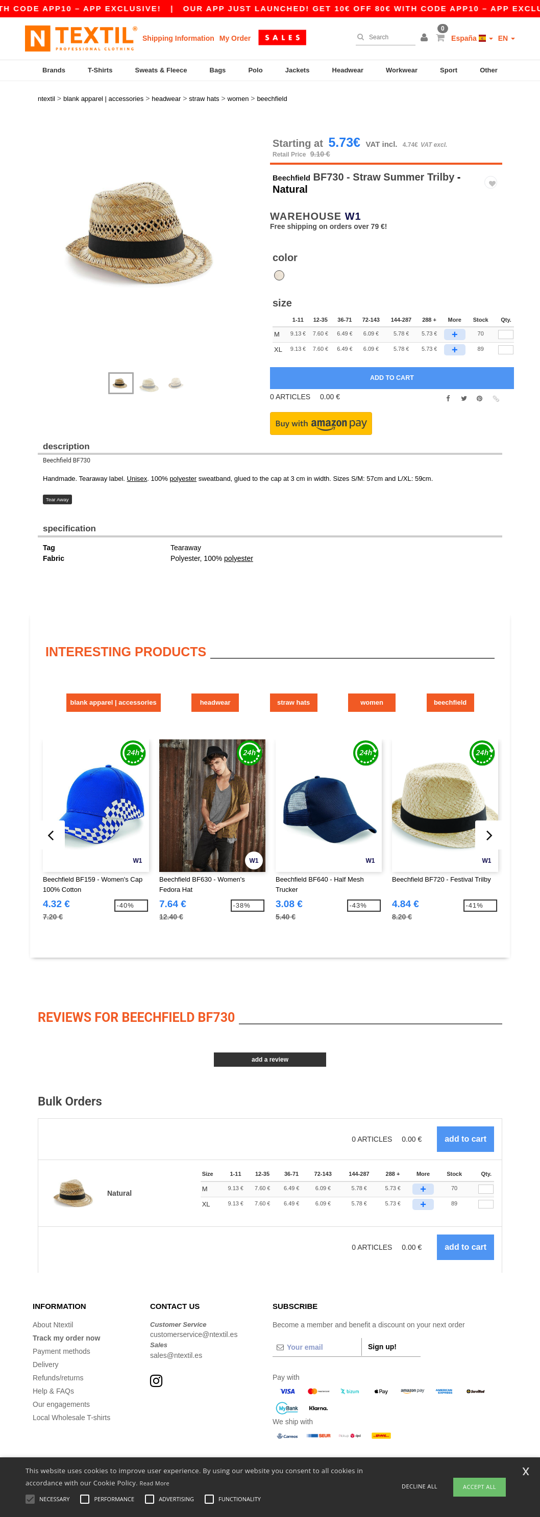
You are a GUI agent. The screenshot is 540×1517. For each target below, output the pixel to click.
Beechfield (298, 149)
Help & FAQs (53, 1358)
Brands (53, 70)
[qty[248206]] (505, 307)
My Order (235, 38)
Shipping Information (178, 38)
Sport (448, 70)
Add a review (270, 1027)
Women (416, 672)
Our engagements (61, 1372)
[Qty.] (486, 1157)
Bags (218, 70)
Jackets (297, 70)
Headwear (347, 70)
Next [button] (157, 232)
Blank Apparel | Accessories (91, 672)
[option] (150, 205)
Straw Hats (308, 672)
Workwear (402, 70)
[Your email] (317, 1314)
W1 (353, 188)
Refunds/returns (58, 1345)
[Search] (383, 37)
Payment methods (61, 1319)
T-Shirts (100, 70)
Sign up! (382, 1314)
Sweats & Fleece (161, 70)
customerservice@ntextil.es (193, 1302)
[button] (426, 38)
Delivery (46, 1332)
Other (489, 70)
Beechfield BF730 (66, 432)
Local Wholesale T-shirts (71, 1385)
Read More (155, 1483)
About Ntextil (53, 1292)
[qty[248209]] (505, 321)
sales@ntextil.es (176, 1323)
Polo (255, 70)
